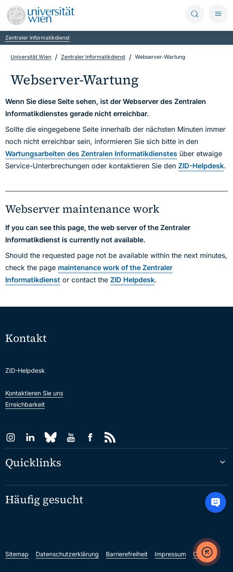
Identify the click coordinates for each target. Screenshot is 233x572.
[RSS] (110, 437)
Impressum (170, 554)
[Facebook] (90, 437)
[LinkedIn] (30, 437)
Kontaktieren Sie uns (34, 393)
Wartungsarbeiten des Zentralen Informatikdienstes (91, 153)
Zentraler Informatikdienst (37, 37)
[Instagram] (11, 437)
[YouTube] (71, 437)
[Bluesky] (50, 437)
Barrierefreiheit (127, 554)
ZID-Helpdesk (201, 165)
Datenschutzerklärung (67, 554)
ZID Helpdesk (132, 279)
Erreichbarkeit (25, 404)
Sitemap (17, 554)
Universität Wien (30, 57)
